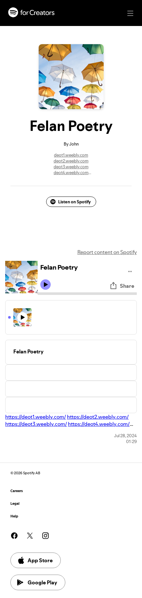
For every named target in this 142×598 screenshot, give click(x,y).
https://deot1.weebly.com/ (35, 416)
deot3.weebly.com (71, 167)
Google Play (37, 582)
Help (14, 516)
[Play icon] (45, 284)
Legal (14, 503)
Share (122, 286)
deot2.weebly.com (71, 161)
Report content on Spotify (107, 252)
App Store (35, 560)
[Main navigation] (130, 13)
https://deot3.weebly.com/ (36, 423)
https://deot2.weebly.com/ (98, 416)
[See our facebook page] (14, 536)
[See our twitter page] (30, 536)
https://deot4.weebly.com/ (99, 423)
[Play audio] (130, 270)
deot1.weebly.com (71, 155)
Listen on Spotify (70, 202)
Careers (16, 491)
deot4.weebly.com (71, 172)
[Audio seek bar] (87, 293)
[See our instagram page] (45, 536)
